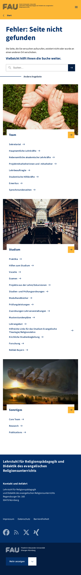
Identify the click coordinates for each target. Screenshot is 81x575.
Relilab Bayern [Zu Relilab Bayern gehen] (16, 350)
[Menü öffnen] (76, 7)
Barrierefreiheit (41, 519)
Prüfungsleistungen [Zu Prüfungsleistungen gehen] (19, 304)
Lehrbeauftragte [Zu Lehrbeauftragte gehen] (17, 170)
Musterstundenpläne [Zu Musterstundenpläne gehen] (20, 317)
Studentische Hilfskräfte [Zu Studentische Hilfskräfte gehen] (22, 176)
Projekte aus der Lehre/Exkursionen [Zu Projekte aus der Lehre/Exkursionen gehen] (28, 285)
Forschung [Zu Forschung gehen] (14, 343)
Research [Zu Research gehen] (14, 426)
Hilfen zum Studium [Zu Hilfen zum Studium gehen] (19, 265)
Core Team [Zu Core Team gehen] (14, 419)
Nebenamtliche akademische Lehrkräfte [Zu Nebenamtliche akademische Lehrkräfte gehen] (30, 157)
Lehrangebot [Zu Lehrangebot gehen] (16, 324)
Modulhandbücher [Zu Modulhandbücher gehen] (18, 298)
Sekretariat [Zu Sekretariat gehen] (15, 144)
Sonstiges (39, 410)
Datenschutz (24, 519)
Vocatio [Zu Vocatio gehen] (13, 272)
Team (39, 135)
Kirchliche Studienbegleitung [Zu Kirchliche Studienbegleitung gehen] (24, 337)
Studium (39, 249)
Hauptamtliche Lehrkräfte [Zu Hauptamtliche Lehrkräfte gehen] (22, 150)
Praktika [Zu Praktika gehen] (13, 259)
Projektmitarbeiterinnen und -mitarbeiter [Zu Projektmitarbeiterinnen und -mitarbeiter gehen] (31, 163)
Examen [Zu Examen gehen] (13, 278)
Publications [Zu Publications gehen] (15, 432)
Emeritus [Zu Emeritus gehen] (14, 183)
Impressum (8, 519)
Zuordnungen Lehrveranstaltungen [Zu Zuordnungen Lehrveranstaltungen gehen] (27, 311)
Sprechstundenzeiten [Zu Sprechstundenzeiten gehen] (20, 189)
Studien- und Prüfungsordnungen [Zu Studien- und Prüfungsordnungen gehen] (26, 291)
